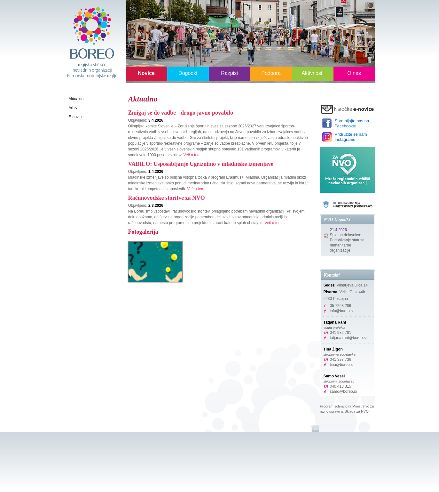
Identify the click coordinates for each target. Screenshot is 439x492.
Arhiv (73, 108)
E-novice (76, 117)
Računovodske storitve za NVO (166, 198)
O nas (354, 73)
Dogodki (187, 73)
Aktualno (76, 99)
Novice (146, 73)
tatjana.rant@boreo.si (348, 337)
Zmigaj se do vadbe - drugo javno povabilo (180, 112)
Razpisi (229, 73)
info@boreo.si (342, 311)
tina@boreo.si (342, 364)
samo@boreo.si (343, 391)
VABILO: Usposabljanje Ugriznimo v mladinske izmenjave (200, 164)
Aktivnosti (312, 73)
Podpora (271, 73)
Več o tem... (194, 155)
